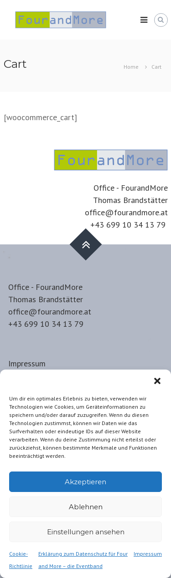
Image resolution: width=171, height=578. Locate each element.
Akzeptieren (85, 481)
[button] (157, 380)
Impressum (148, 553)
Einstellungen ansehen (85, 531)
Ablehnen (86, 506)
